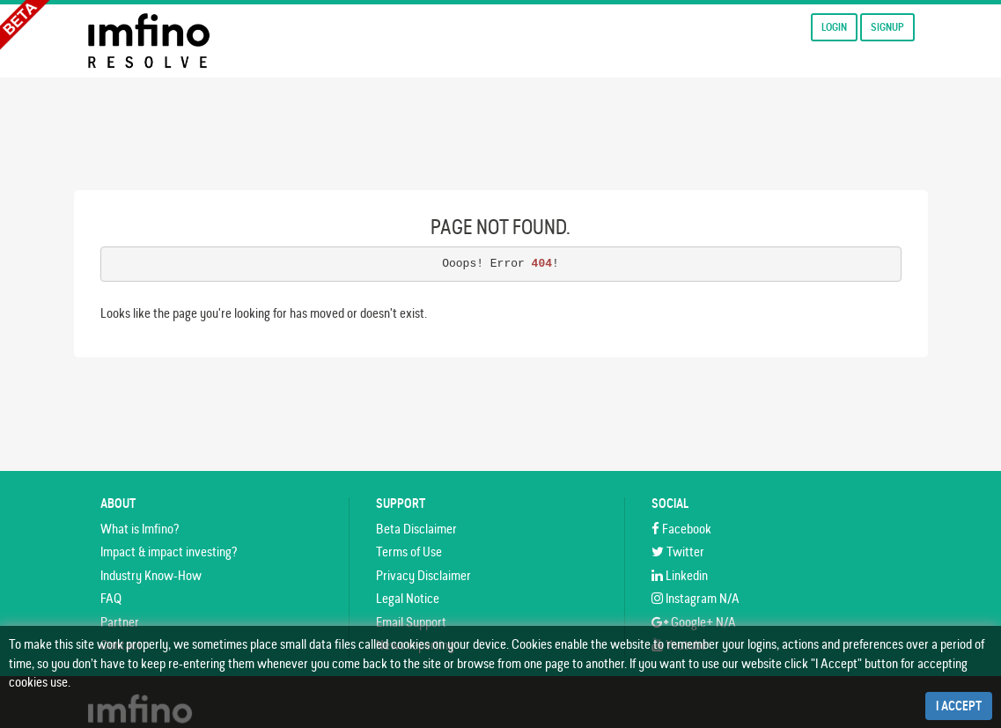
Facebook (681, 528)
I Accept (959, 706)
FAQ (110, 598)
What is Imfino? (139, 528)
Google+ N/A (693, 622)
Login (834, 26)
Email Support (411, 622)
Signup (887, 26)
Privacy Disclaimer (423, 575)
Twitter (677, 551)
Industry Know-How (151, 575)
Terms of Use (409, 551)
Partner (119, 622)
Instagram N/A (695, 598)
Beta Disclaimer (416, 528)
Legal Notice (407, 598)
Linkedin (679, 575)
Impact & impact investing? (168, 551)
